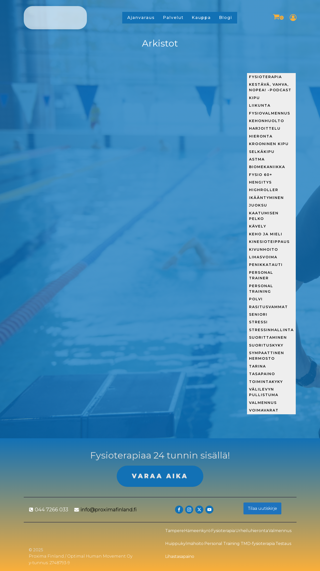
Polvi (256, 299)
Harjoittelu (265, 128)
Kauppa (201, 17)
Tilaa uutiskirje (262, 508)
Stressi (258, 322)
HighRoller (263, 190)
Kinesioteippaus (269, 241)
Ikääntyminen (266, 197)
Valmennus (263, 402)
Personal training (261, 289)
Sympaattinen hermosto (266, 356)
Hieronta (261, 136)
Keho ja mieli (265, 234)
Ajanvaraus (141, 17)
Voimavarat (264, 410)
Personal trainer (261, 275)
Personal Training (222, 543)
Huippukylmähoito (184, 543)
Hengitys (260, 182)
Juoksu (258, 205)
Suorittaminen (268, 337)
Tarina (257, 366)
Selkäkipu (262, 151)
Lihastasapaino (179, 556)
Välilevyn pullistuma (263, 392)
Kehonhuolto (266, 121)
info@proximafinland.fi (108, 510)
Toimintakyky (266, 381)
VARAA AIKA (160, 476)
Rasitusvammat (268, 307)
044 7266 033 (51, 510)
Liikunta (259, 105)
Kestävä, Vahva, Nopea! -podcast (270, 87)
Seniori (258, 314)
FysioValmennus (269, 113)
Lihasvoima (263, 257)
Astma (257, 159)
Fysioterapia (265, 77)
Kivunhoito (263, 249)
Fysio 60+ (260, 174)
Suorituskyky (266, 345)
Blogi (225, 17)
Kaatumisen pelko (264, 216)
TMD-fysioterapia (258, 543)
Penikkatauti (266, 264)
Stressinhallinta (271, 330)
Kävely (257, 226)
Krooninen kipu (269, 144)
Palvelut (173, 17)
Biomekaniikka (267, 167)
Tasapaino (262, 374)
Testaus (283, 543)
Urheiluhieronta (251, 530)
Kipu (254, 98)
